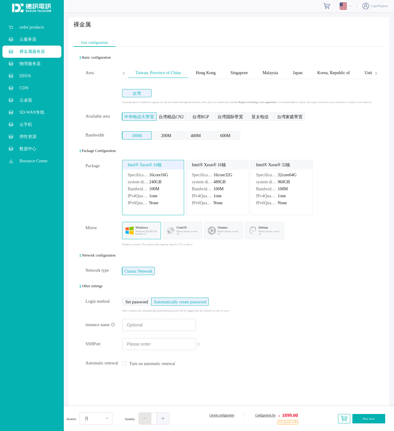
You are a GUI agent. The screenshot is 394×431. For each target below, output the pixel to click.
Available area (98, 116)
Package (93, 166)
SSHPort (93, 344)
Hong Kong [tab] (206, 73)
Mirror (91, 228)
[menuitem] (31, 27)
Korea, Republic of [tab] (333, 73)
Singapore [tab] (239, 73)
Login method (98, 301)
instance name (100, 324)
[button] (145, 418)
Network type (97, 270)
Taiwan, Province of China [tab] (158, 73)
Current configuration (221, 415)
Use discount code (288, 422)
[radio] (137, 93)
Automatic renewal (102, 363)
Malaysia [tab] (270, 73)
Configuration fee (265, 415)
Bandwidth (95, 135)
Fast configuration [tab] (94, 43)
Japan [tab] (298, 73)
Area (90, 73)
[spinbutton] (154, 418)
